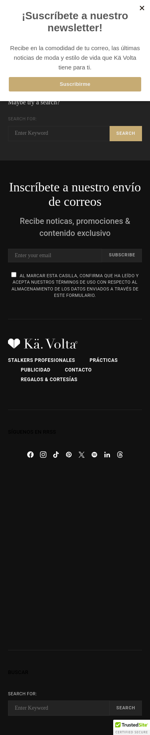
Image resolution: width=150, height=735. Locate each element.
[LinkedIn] (107, 454)
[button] (131, 727)
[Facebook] (30, 454)
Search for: (22, 119)
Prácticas (104, 360)
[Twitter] (81, 454)
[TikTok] (56, 454)
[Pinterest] (68, 454)
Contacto (78, 370)
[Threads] (120, 454)
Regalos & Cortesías (49, 379)
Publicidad (35, 370)
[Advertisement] (75, 555)
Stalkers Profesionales (41, 360)
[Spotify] (94, 454)
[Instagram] (43, 454)
